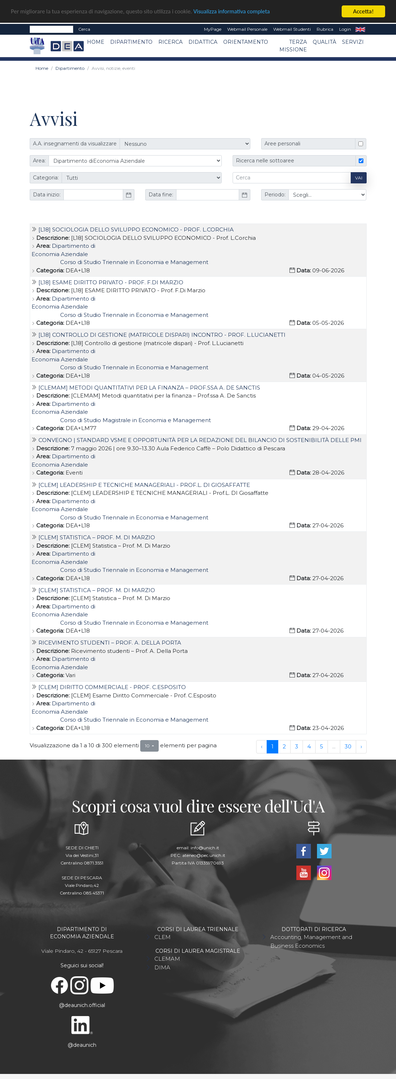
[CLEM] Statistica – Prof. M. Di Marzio (96, 537)
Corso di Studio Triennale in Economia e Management (134, 261)
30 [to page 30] (348, 746)
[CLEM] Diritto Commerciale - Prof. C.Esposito (112, 687)
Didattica (202, 41)
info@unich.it (205, 847)
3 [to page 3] (296, 746)
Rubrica (325, 28)
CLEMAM (167, 958)
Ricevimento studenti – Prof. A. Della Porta (109, 642)
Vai (358, 177)
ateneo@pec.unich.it (203, 855)
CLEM (162, 937)
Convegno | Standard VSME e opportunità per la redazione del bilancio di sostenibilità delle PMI (200, 440)
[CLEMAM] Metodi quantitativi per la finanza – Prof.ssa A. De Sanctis (149, 387)
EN (360, 29)
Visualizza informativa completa (238, 11)
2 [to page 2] (284, 746)
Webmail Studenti (292, 28)
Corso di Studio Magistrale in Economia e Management (135, 419)
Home (95, 41)
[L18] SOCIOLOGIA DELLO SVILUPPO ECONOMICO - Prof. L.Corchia (136, 229)
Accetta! (363, 11)
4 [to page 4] (309, 746)
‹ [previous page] (261, 746)
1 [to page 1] (272, 746)
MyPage (212, 28)
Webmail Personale (247, 28)
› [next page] (361, 746)
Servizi (353, 41)
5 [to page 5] (321, 746)
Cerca (84, 28)
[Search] (51, 29)
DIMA (162, 967)
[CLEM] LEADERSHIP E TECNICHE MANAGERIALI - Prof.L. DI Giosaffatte (144, 484)
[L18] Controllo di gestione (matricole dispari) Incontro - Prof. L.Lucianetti (161, 334)
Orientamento (245, 41)
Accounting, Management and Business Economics (311, 941)
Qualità (324, 41)
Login (345, 28)
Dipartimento (131, 41)
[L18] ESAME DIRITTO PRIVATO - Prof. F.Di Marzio (110, 282)
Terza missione (293, 45)
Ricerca (170, 41)
